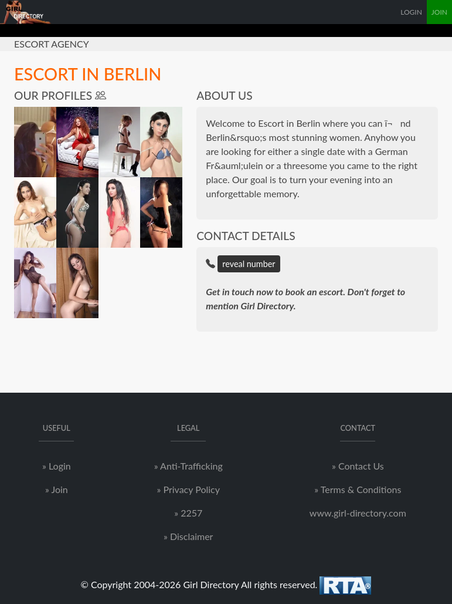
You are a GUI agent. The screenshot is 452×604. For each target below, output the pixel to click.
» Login (56, 465)
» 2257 (188, 512)
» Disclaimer (188, 536)
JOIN (439, 12)
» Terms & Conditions (357, 489)
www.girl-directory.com (358, 512)
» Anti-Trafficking (188, 465)
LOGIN (411, 12)
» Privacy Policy (188, 489)
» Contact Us (358, 465)
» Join (56, 489)
